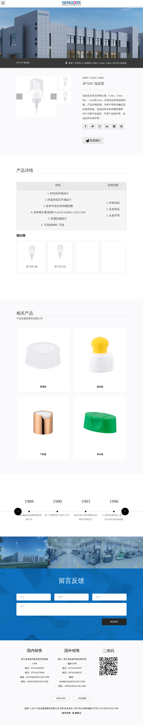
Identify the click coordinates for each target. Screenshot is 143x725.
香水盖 (100, 454)
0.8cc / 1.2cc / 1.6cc (102, 63)
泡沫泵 (87, 63)
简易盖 (43, 387)
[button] (18, 511)
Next (54, 96)
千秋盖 (43, 454)
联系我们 (93, 140)
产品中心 (78, 63)
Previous (19, 96)
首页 (71, 63)
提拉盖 (100, 387)
